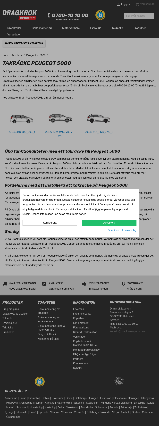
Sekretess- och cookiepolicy (122, 230)
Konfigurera (50, 222)
